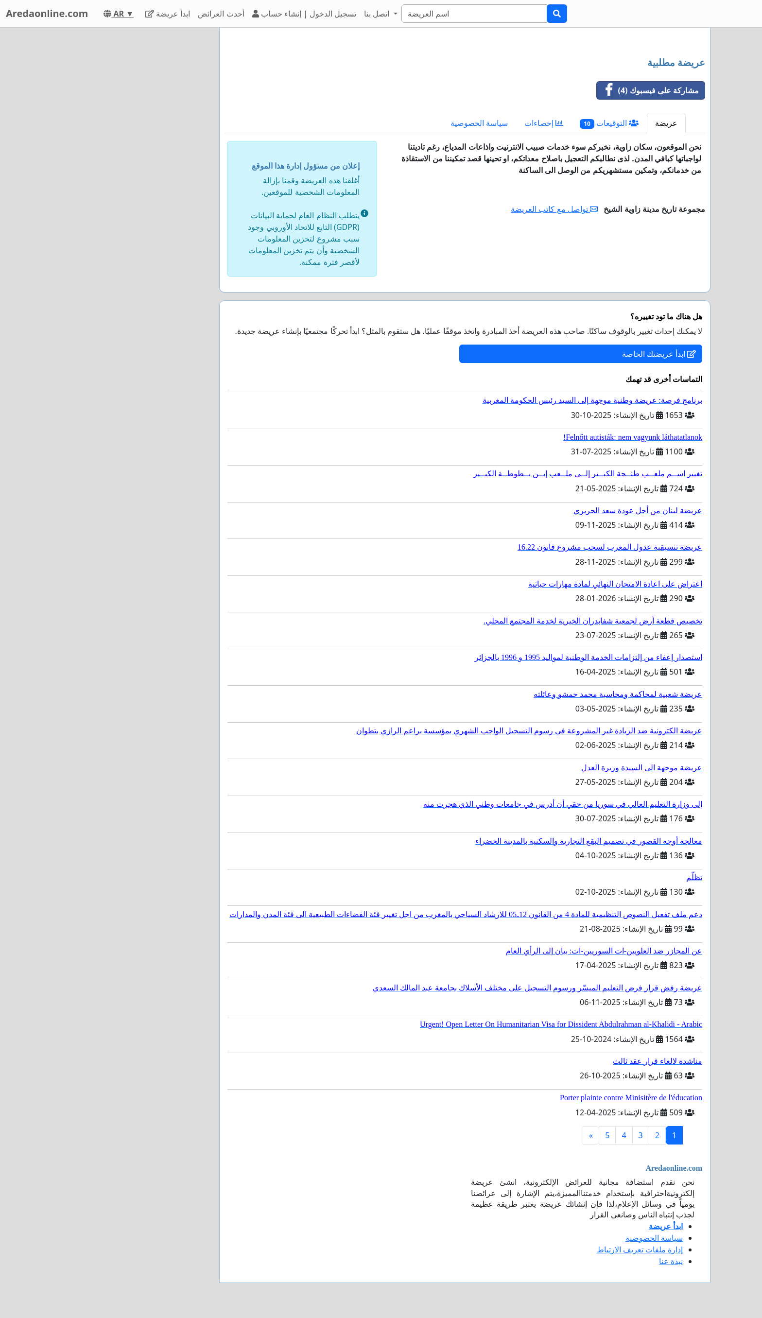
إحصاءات (543, 123)
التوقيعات (609, 123)
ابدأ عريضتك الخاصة (659, 353)
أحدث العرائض (221, 13)
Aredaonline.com (47, 13)
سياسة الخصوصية (479, 123)
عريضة (666, 123)
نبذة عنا (671, 1261)
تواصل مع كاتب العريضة (554, 209)
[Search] (474, 13)
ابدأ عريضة (167, 13)
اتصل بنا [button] (377, 13)
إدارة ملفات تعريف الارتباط (640, 1249)
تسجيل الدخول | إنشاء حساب (304, 13)
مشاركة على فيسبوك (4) (648, 90)
